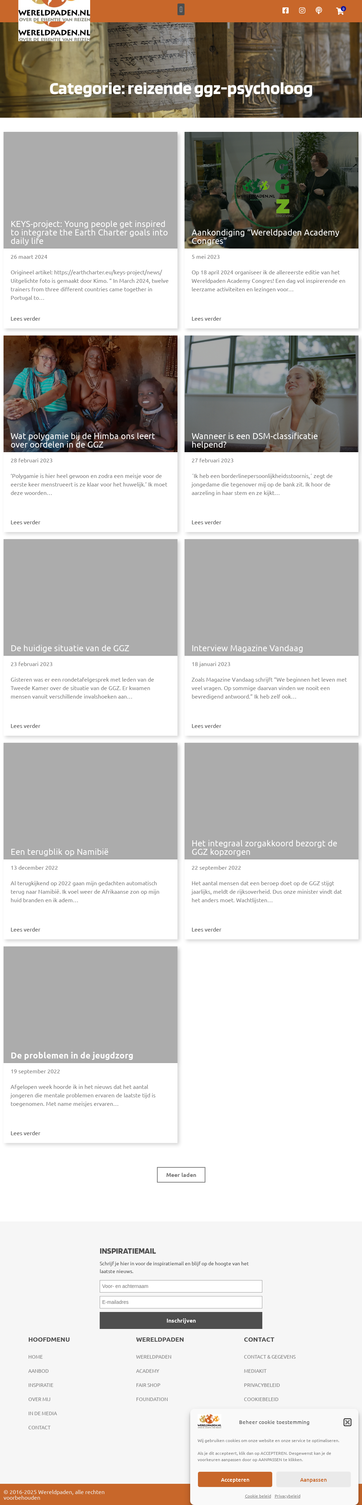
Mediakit (255, 1370)
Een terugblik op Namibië (60, 851)
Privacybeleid (287, 1496)
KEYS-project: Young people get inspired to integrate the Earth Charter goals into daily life (89, 232)
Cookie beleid (258, 1496)
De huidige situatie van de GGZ (70, 648)
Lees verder (25, 318)
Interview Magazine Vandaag (247, 648)
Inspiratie (40, 1385)
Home (35, 1356)
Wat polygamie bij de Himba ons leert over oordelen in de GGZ (83, 440)
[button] (347, 1422)
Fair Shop (148, 1385)
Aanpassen (313, 1479)
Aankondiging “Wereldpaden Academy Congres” (265, 236)
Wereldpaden (153, 1356)
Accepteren (235, 1479)
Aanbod (38, 1370)
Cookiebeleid (261, 1399)
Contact (39, 1427)
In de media (42, 1413)
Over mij (39, 1399)
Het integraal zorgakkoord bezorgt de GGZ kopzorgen (264, 847)
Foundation (152, 1399)
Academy (147, 1370)
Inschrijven (181, 1320)
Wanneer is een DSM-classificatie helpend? (255, 440)
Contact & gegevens (270, 1356)
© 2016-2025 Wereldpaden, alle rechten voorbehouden (54, 1494)
